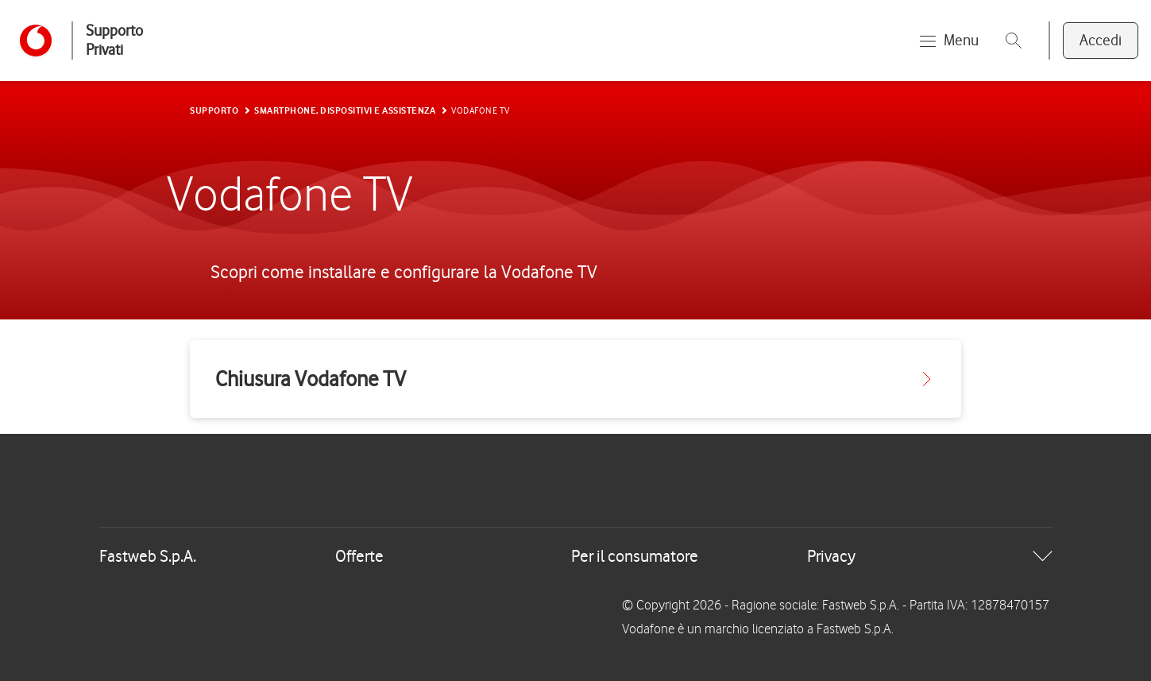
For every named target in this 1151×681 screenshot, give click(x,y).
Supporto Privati (114, 40)
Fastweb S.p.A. (147, 556)
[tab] (576, 556)
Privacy (831, 556)
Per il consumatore (634, 556)
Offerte (359, 556)
